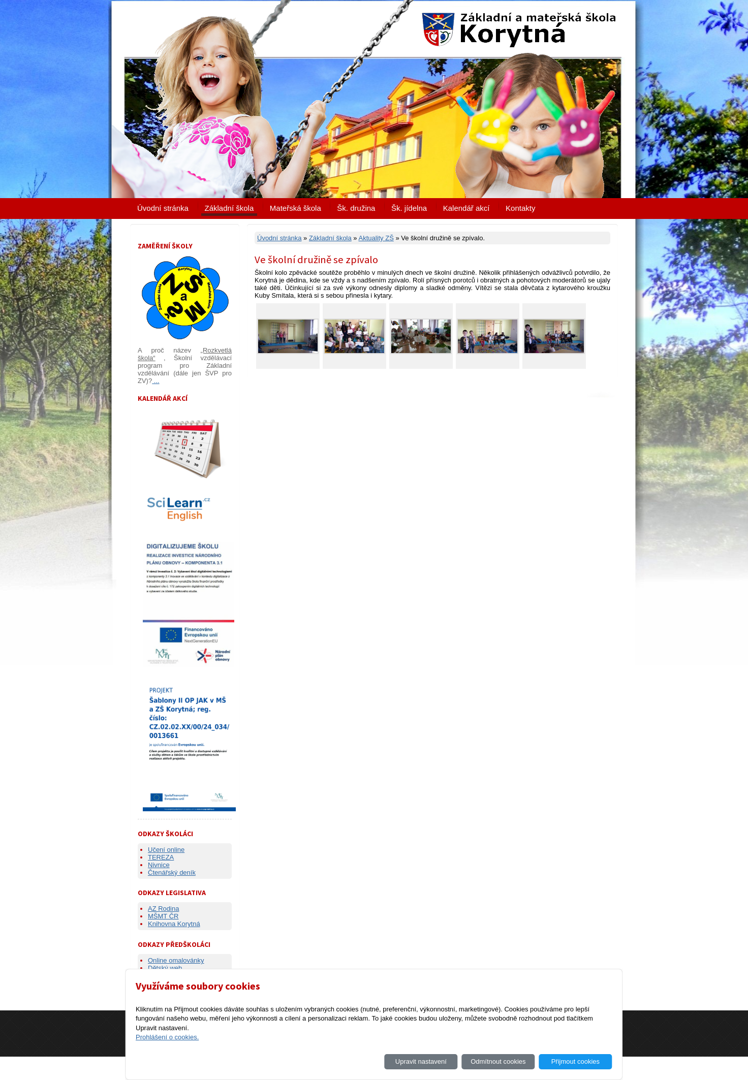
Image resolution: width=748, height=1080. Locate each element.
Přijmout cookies (575, 1061)
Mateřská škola (295, 208)
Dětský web (165, 968)
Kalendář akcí (466, 208)
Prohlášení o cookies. (167, 1037)
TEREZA (161, 857)
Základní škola (229, 208)
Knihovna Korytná (174, 924)
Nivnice (159, 865)
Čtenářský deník (172, 872)
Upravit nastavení (421, 1061)
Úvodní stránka (163, 208)
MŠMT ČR (163, 916)
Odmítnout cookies (498, 1061)
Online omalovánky (176, 960)
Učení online (166, 849)
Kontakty (520, 208)
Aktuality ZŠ (375, 238)
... (155, 381)
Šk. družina (356, 208)
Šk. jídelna (409, 208)
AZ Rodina (163, 908)
